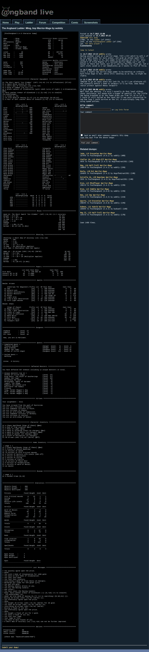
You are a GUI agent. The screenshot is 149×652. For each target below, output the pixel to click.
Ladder (29, 22)
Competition (58, 22)
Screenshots (91, 22)
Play (17, 22)
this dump (89, 38)
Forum (42, 22)
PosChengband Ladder (102, 42)
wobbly (102, 54)
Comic (74, 22)
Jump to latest (87, 50)
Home (6, 22)
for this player (92, 43)
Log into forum (122, 110)
